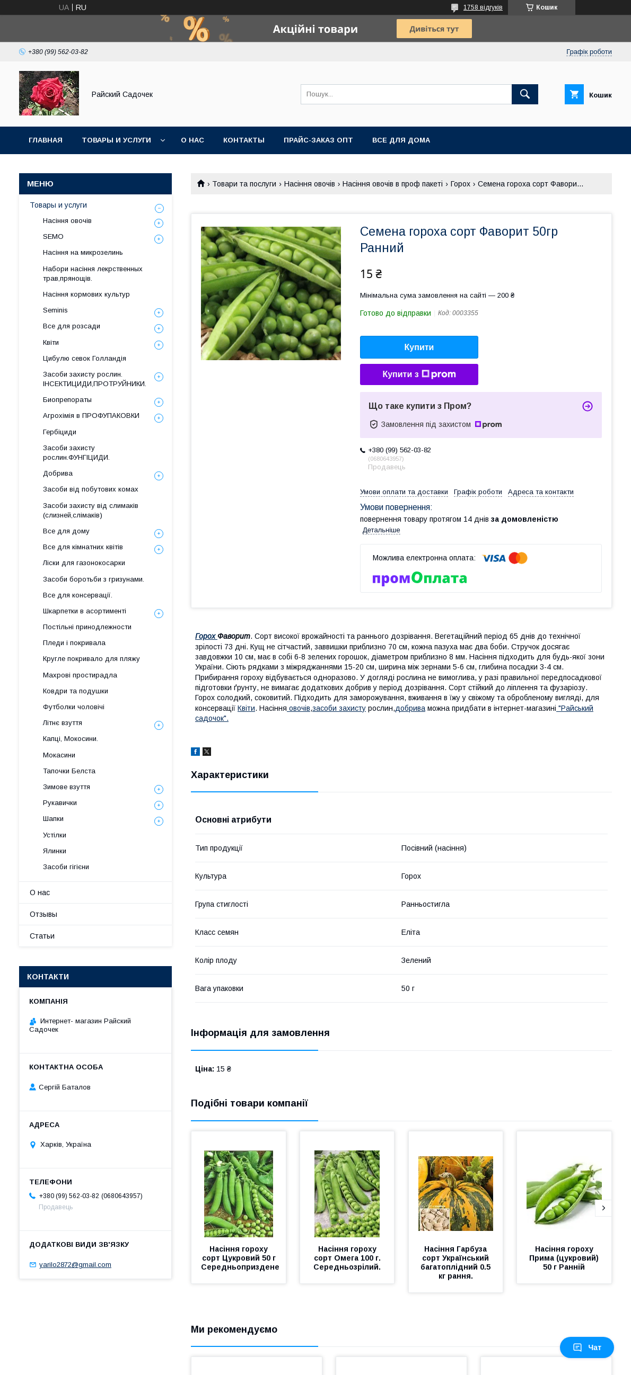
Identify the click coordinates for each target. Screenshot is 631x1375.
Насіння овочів (309, 184)
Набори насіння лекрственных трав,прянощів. (93, 273)
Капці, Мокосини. (70, 739)
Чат (587, 1347)
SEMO (53, 236)
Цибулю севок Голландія (84, 358)
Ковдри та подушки (75, 691)
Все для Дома (401, 140)
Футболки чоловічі (73, 707)
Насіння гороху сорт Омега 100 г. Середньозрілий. (348, 1258)
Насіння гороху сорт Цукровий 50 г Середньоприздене (240, 1258)
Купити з (418, 374)
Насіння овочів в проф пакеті (393, 184)
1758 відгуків (483, 7)
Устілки (54, 835)
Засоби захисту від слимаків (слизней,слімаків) (90, 510)
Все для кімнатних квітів (83, 547)
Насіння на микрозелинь (83, 252)
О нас (192, 140)
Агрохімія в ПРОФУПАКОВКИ (91, 415)
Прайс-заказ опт (318, 140)
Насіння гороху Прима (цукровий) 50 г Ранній (565, 1258)
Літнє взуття (62, 723)
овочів (298, 708)
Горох (460, 184)
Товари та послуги (244, 184)
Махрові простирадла (80, 675)
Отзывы (43, 914)
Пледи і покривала (74, 643)
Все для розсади (71, 326)
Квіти (246, 708)
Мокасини (59, 755)
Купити (419, 347)
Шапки (53, 819)
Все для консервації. (77, 595)
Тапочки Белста (69, 771)
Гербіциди (59, 432)
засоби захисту (339, 708)
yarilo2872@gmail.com (75, 1265)
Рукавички (60, 803)
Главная (46, 140)
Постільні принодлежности (87, 627)
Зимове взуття (66, 787)
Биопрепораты (67, 400)
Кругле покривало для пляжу (91, 659)
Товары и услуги (116, 140)
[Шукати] (525, 94)
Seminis (55, 310)
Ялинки (54, 851)
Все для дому (66, 531)
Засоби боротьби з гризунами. (93, 579)
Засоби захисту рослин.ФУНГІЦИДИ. (76, 452)
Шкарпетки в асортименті (84, 611)
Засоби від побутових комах (90, 489)
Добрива (58, 473)
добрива (410, 708)
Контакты (244, 140)
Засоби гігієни (66, 867)
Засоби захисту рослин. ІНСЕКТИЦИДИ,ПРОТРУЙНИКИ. (94, 379)
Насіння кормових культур (86, 294)
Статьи (42, 936)
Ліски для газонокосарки (84, 563)
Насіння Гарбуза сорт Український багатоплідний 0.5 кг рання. (456, 1262)
